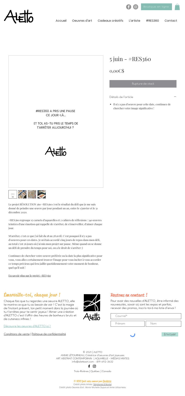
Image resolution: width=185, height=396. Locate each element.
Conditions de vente (17, 334)
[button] (177, 7)
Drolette (107, 381)
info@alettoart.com (83, 361)
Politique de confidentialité (49, 334)
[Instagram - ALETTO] (135, 6)
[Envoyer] (170, 334)
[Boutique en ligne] (156, 6)
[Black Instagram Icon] (94, 366)
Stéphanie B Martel (102, 384)
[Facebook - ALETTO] (128, 6)
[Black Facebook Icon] (89, 366)
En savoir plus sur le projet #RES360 (29, 275)
